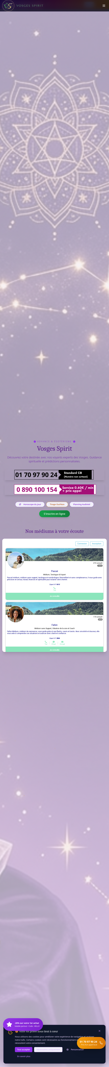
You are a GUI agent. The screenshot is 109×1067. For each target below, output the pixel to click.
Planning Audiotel (81, 504)
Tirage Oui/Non (57, 504)
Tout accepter (23, 1049)
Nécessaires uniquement (48, 1049)
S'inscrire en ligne (54, 513)
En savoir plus (23, 1056)
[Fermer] (99, 1030)
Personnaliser (75, 1049)
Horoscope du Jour (30, 504)
